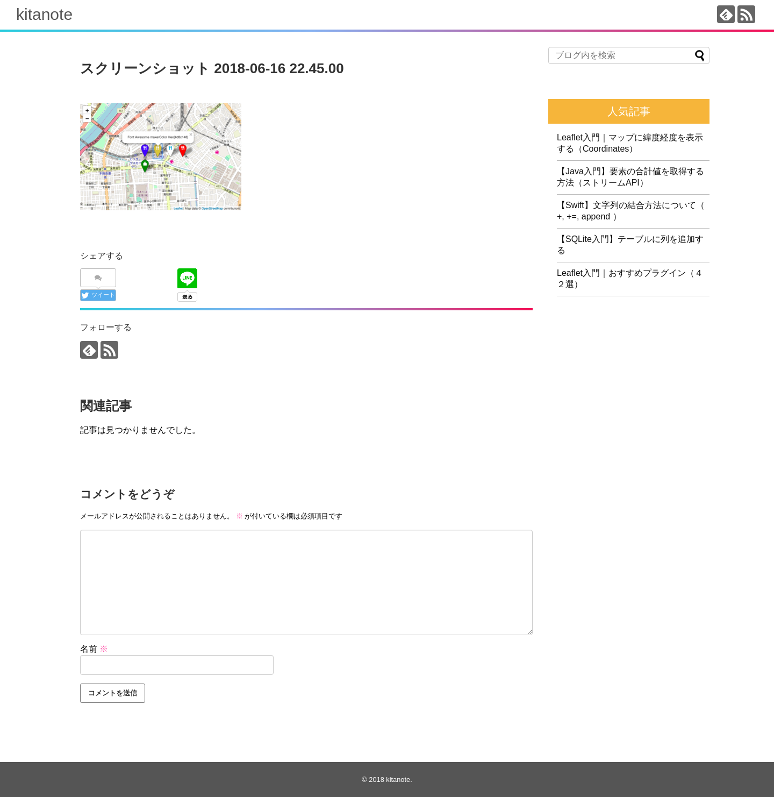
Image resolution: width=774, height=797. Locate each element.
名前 (94, 648)
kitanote (44, 14)
